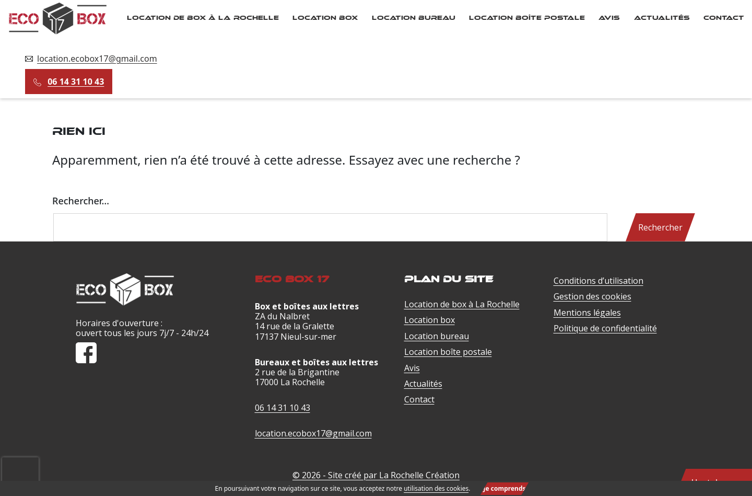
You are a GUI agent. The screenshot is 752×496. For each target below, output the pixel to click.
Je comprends (505, 488)
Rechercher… (80, 200)
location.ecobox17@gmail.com (97, 58)
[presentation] (20, 462)
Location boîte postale (527, 17)
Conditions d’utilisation (598, 280)
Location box (325, 17)
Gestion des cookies (592, 296)
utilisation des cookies (436, 488)
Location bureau (413, 17)
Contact (723, 17)
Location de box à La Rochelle (203, 17)
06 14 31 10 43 (76, 81)
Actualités (662, 17)
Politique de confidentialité (605, 328)
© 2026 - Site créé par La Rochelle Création (376, 475)
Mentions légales (587, 312)
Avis (609, 17)
